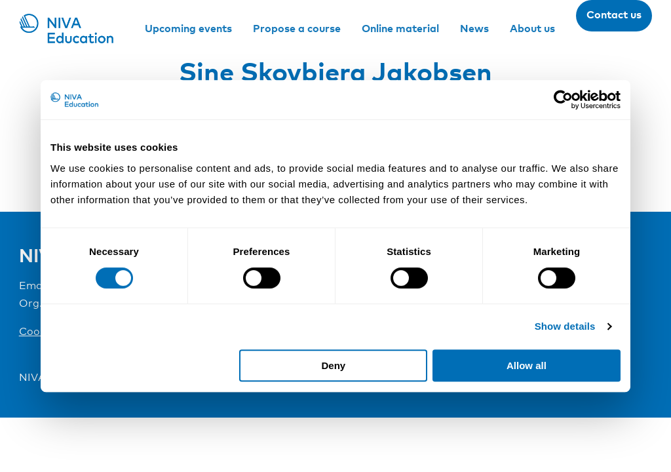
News (474, 28)
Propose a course (297, 28)
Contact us (614, 14)
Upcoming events (188, 28)
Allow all (526, 365)
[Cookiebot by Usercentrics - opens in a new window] (563, 99)
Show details (565, 326)
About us (532, 28)
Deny (334, 365)
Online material (400, 28)
